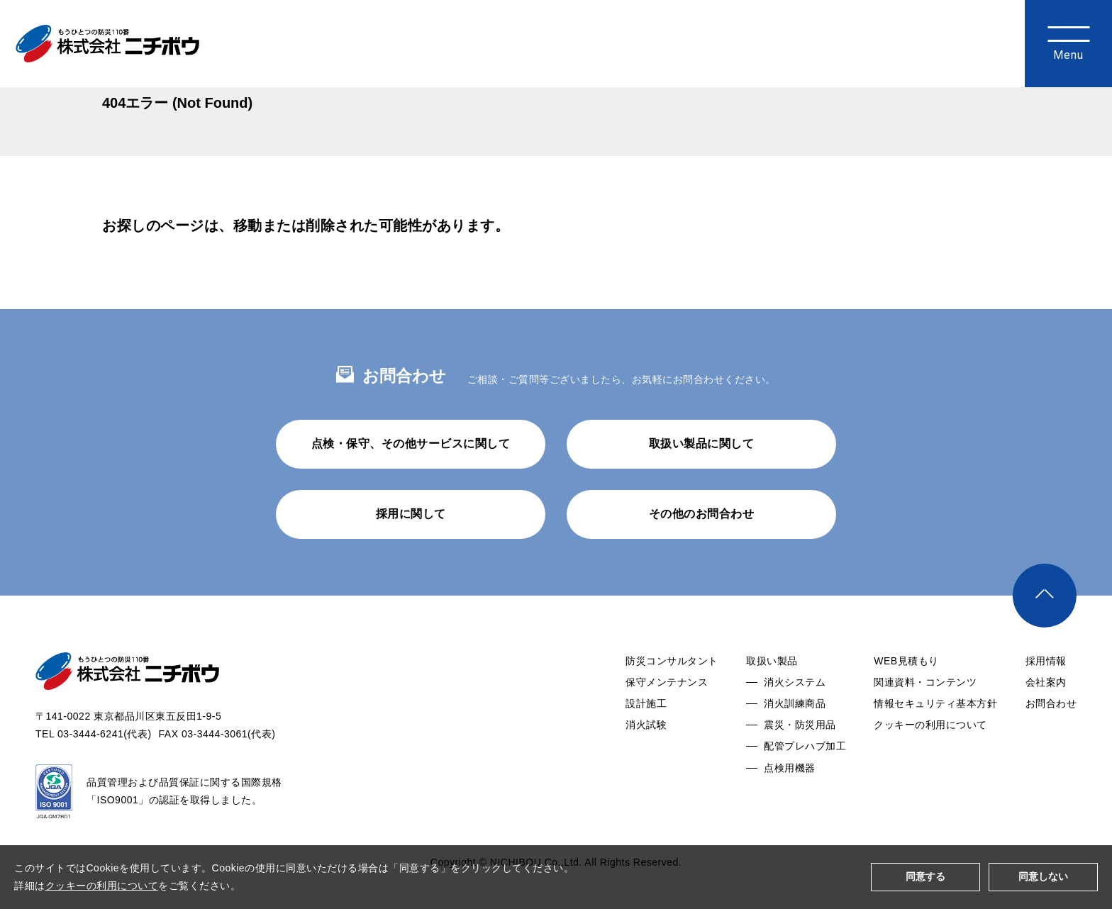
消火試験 (646, 762)
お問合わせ (1051, 741)
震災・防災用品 (800, 762)
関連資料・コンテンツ (925, 719)
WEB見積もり (906, 698)
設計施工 (646, 741)
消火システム (794, 719)
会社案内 (1046, 719)
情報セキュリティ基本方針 (935, 741)
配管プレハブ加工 (805, 783)
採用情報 (1046, 698)
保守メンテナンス (667, 719)
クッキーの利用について (930, 762)
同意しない (1043, 876)
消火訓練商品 (794, 741)
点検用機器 (790, 805)
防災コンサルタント (672, 698)
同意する (925, 876)
